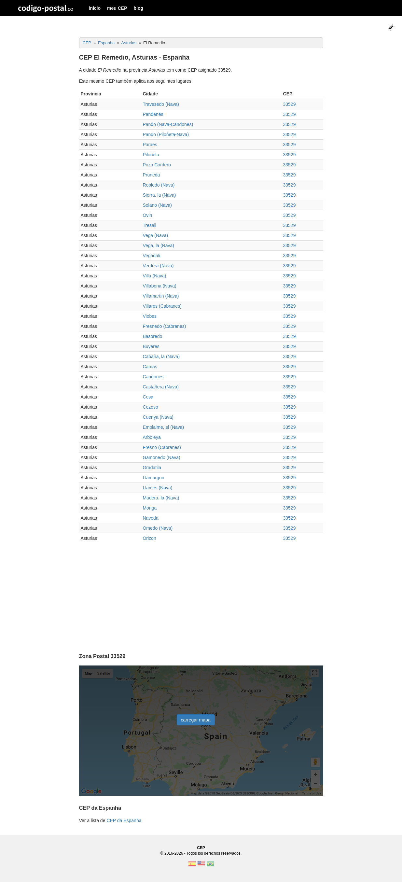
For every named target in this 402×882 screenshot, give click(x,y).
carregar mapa (196, 719)
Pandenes (153, 114)
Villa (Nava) (154, 275)
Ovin (147, 215)
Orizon (149, 538)
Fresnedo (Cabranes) (164, 326)
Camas (150, 366)
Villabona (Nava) (159, 285)
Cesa (148, 396)
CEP (201, 848)
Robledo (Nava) (158, 185)
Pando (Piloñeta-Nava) (166, 134)
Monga (150, 508)
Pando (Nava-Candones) (168, 124)
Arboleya (151, 437)
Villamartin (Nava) (161, 296)
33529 (289, 104)
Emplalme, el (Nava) (163, 427)
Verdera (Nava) (158, 265)
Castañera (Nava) (161, 386)
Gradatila (152, 467)
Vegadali (151, 255)
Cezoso (150, 407)
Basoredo (152, 336)
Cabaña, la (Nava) (161, 356)
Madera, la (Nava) (161, 497)
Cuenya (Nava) (158, 417)
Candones (153, 376)
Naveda (150, 518)
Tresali (149, 225)
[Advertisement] (201, 595)
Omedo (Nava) (158, 528)
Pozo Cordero (157, 164)
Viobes (150, 316)
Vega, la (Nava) (158, 245)
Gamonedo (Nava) (161, 457)
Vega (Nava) (155, 235)
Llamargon (153, 477)
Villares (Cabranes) (162, 306)
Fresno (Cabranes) (162, 447)
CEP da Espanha (123, 820)
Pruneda (151, 174)
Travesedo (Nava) (161, 104)
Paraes (150, 144)
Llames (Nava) (157, 487)
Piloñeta (151, 154)
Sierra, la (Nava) (159, 195)
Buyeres (151, 346)
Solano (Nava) (157, 205)
